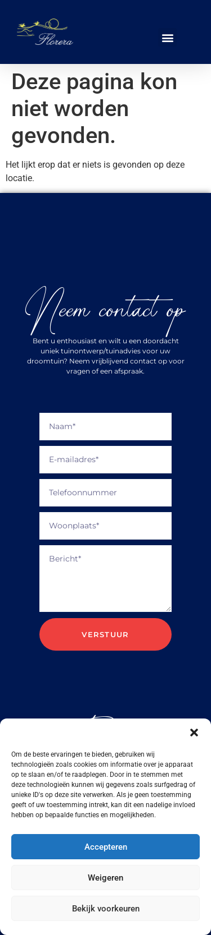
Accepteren (105, 847)
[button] (194, 732)
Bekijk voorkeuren (106, 909)
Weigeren (105, 878)
